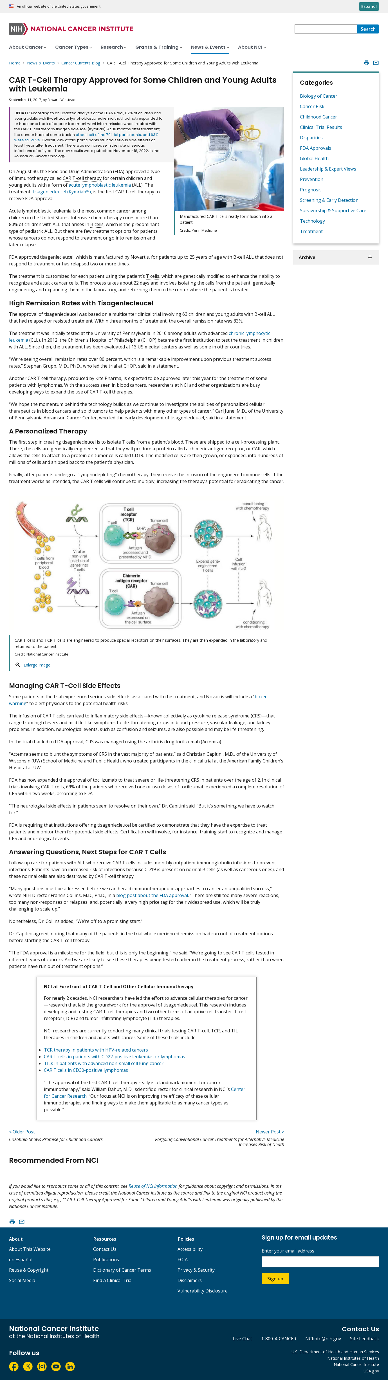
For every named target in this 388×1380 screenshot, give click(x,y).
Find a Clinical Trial (113, 1280)
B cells (97, 224)
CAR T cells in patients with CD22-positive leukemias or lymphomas (114, 1057)
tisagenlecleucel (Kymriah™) (62, 192)
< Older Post (22, 1132)
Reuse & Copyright (28, 1270)
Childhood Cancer (318, 117)
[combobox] (326, 28)
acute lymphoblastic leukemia (100, 185)
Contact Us (104, 1249)
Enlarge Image (37, 665)
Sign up (275, 1279)
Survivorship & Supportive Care (333, 210)
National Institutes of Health (353, 1358)
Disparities (311, 138)
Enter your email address (288, 1251)
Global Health (314, 158)
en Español (20, 1259)
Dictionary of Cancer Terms (122, 1270)
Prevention (311, 179)
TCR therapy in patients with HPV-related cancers (96, 1050)
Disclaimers (190, 1280)
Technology (312, 221)
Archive (307, 257)
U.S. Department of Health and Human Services (335, 1351)
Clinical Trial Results (321, 127)
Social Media (22, 1280)
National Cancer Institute (356, 1364)
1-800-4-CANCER (278, 1339)
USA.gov (371, 1371)
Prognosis (311, 190)
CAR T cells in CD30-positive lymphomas (86, 1070)
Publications (106, 1259)
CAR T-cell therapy (82, 178)
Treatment (311, 231)
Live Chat (242, 1339)
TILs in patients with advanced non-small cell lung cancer (103, 1063)
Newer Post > (270, 1132)
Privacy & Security (196, 1270)
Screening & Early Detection (329, 200)
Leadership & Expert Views (328, 169)
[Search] (368, 28)
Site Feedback (364, 1339)
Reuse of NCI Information (153, 1186)
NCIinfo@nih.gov (323, 1339)
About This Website (30, 1249)
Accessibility (190, 1249)
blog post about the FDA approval (152, 895)
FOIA (183, 1259)
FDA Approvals (315, 148)
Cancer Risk (312, 106)
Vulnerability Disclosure (203, 1291)
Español (369, 6)
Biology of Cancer (318, 96)
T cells (152, 276)
